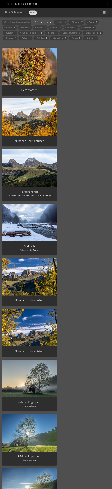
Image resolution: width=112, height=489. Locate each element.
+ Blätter (9, 27)
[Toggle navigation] (104, 4)
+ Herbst (60, 22)
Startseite (6, 12)
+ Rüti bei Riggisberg (31, 32)
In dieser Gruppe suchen (17, 22)
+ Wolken (10, 32)
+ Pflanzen (76, 22)
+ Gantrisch (87, 27)
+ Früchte (71, 27)
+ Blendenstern (92, 32)
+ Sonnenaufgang (70, 32)
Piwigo (62, 482)
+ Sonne (52, 32)
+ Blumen (10, 38)
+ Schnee (25, 27)
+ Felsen (25, 38)
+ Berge (92, 22)
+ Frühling (41, 38)
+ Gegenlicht (59, 38)
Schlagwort (18, 12)
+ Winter (55, 27)
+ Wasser (40, 27)
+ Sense (75, 38)
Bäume (32, 12)
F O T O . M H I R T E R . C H (21, 4)
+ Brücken (91, 38)
